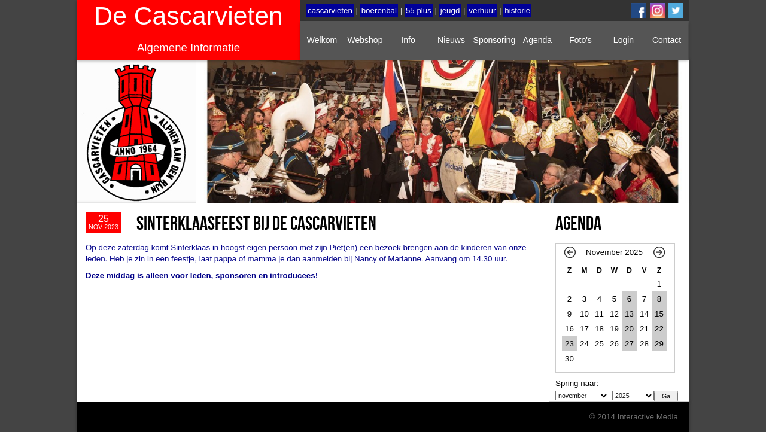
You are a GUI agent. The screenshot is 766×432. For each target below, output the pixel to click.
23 (569, 343)
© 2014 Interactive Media (633, 416)
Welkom (322, 40)
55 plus (418, 10)
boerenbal (379, 10)
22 (659, 328)
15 (659, 313)
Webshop (365, 40)
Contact (666, 40)
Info (408, 40)
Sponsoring (494, 40)
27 (629, 343)
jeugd (450, 10)
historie (517, 10)
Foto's (580, 40)
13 (629, 313)
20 (629, 328)
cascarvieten (330, 10)
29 (659, 343)
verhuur (482, 10)
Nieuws (451, 40)
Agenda (537, 40)
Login (623, 40)
